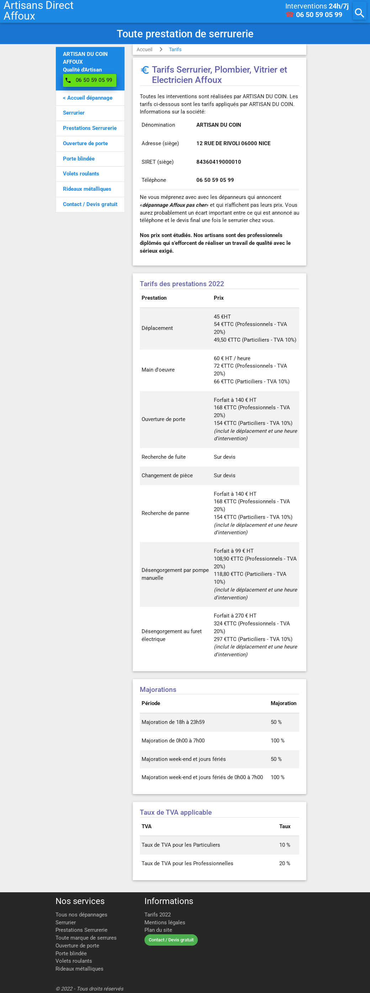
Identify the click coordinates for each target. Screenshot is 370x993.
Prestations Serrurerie (81, 930)
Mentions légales (164, 923)
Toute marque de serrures (86, 938)
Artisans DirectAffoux (39, 10)
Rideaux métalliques (80, 969)
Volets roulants (74, 961)
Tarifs (175, 49)
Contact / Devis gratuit (171, 939)
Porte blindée (71, 954)
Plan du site (158, 930)
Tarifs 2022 (157, 915)
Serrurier (66, 923)
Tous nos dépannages (81, 915)
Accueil (144, 49)
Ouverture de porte (77, 946)
